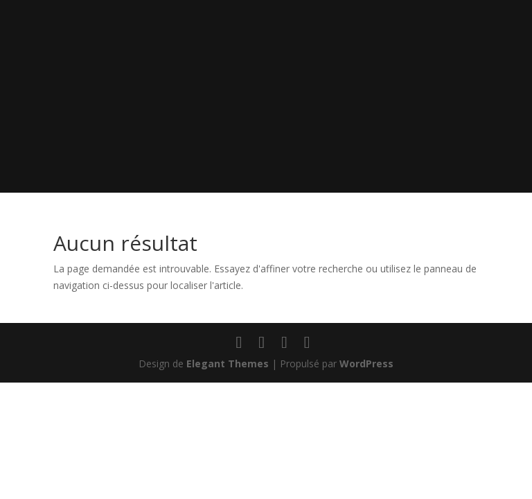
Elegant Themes (227, 363)
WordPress (366, 363)
